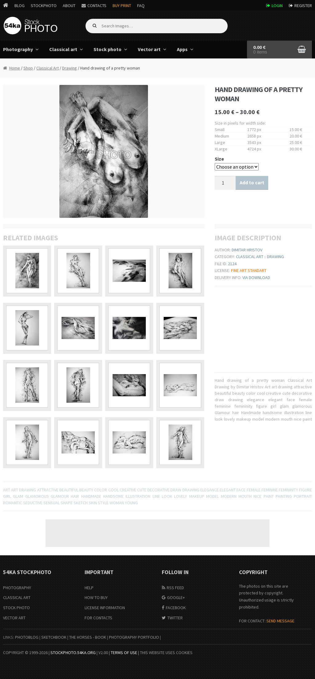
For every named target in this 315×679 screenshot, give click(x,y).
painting (284, 496)
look (167, 496)
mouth (245, 496)
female (254, 490)
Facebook (176, 607)
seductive (32, 502)
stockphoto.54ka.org (73, 652)
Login (277, 5)
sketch (81, 502)
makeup (196, 496)
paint (269, 496)
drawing (190, 490)
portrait (303, 496)
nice (257, 496)
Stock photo (108, 49)
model (212, 496)
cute (141, 490)
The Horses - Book (87, 637)
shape (67, 502)
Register (303, 5)
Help (89, 587)
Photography (17, 587)
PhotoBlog (26, 637)
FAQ (141, 5)
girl (7, 496)
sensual (51, 502)
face (241, 490)
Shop (28, 68)
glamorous (37, 496)
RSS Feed (175, 587)
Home (14, 68)
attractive (47, 490)
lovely (180, 496)
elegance (209, 490)
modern (229, 496)
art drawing (23, 490)
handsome (113, 496)
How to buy (96, 597)
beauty (86, 490)
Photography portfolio (134, 637)
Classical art (63, 49)
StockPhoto (44, 5)
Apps (182, 49)
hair (75, 496)
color (100, 490)
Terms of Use (124, 652)
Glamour (60, 496)
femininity (288, 490)
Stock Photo (16, 607)
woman (117, 502)
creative (128, 490)
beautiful (68, 490)
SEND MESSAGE (280, 621)
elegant (228, 490)
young (131, 502)
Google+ (176, 597)
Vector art (149, 49)
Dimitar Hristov (247, 250)
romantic (12, 502)
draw (175, 490)
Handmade (91, 496)
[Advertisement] (157, 533)
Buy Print (122, 5)
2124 (232, 263)
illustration (138, 496)
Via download (256, 277)
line (156, 496)
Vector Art (14, 618)
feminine (269, 490)
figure (305, 490)
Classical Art (47, 68)
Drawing (69, 68)
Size (219, 159)
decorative (158, 490)
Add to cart (252, 182)
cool (113, 490)
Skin (93, 502)
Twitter (175, 618)
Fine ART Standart (248, 270)
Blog (19, 5)
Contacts (96, 5)
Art (6, 490)
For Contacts (98, 618)
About (69, 5)
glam (18, 496)
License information (105, 607)
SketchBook (53, 637)
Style (103, 502)
